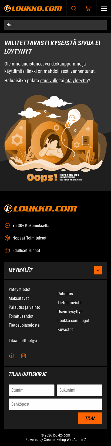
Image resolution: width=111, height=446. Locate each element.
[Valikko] (103, 8)
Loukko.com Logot (73, 321)
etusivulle (49, 81)
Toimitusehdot (21, 316)
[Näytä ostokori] (88, 8)
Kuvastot (65, 330)
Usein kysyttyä (70, 312)
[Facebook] (12, 356)
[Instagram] (23, 356)
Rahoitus (65, 294)
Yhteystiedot (20, 290)
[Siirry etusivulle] (33, 8)
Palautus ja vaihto (24, 307)
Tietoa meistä (70, 303)
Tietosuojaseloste (24, 325)
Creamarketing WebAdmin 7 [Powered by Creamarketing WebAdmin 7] (65, 440)
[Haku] (73, 8)
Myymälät (55, 271)
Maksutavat (19, 298)
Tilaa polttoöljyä (23, 341)
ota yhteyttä (76, 81)
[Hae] (55, 25)
